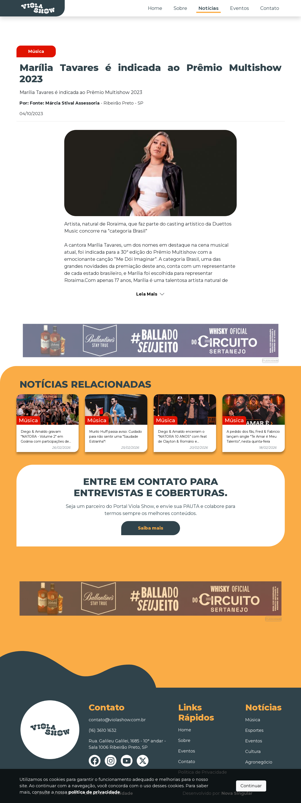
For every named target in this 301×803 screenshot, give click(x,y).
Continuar (251, 785)
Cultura (253, 751)
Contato (269, 8)
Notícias (208, 8)
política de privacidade (94, 792)
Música (252, 719)
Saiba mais (150, 528)
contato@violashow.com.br (117, 719)
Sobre (180, 8)
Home (155, 8)
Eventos (239, 8)
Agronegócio (258, 762)
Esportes (254, 730)
